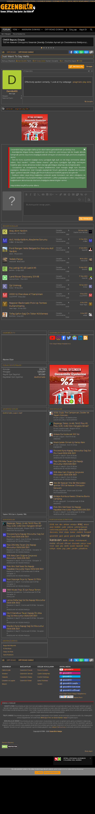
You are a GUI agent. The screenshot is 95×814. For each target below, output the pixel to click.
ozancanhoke (14, 279)
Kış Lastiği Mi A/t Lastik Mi (22, 268)
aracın (86, 524)
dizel (61, 532)
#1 (92, 71)
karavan (56, 540)
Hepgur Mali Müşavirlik (9, 645)
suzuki (72, 546)
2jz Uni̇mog (15, 285)
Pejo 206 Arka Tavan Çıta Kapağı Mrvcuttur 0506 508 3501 (68, 462)
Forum (6, 29)
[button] (18, 29)
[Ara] (91, 29)
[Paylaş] (88, 71)
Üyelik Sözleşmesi (43, 695)
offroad (67, 543)
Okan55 (84, 278)
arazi (52, 527)
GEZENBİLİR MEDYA (59, 1)
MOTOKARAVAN (60, 493)
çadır (64, 527)
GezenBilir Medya (56, 753)
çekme (70, 527)
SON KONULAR (9, 520)
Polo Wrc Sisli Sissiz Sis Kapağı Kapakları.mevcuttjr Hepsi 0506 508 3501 (72, 508)
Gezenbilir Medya (26, 698)
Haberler (5, 698)
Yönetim (5, 695)
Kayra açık (12, 233)
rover (52, 546)
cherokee (73, 530)
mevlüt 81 (12, 261)
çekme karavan (80, 527)
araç (80, 524)
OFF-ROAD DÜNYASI (54, 29)
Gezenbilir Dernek (26, 695)
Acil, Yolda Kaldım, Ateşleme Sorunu (28, 239)
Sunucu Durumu (8, 764)
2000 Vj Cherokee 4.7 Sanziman (26, 294)
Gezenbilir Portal (26, 702)
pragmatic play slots (82, 82)
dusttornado (39, 377)
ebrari (11, 254)
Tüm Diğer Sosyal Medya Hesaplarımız (73, 715)
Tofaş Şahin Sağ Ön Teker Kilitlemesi (28, 313)
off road (60, 543)
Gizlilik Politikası (43, 698)
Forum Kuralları (42, 691)
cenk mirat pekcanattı (59, 530)
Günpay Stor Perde (8, 651)
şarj (61, 546)
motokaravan (81, 540)
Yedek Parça (15, 259)
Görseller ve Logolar (8, 702)
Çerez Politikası (42, 702)
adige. (85, 315)
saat (57, 546)
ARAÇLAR (11, 597)
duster (72, 532)
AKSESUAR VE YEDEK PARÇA (65, 458)
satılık (66, 546)
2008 (52, 524)
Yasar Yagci (13, 308)
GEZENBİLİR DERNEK (44, 1)
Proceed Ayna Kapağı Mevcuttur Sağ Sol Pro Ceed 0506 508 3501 (72, 451)
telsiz (86, 546)
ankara (66, 524)
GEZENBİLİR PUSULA (14, 1)
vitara (59, 548)
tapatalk (79, 546)
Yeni (15, 29)
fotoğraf (87, 532)
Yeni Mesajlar (6, 34)
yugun (15, 413)
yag (63, 548)
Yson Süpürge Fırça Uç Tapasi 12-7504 (24, 579)
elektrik (80, 532)
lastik (65, 540)
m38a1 (11, 242)
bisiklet (58, 527)
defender (83, 529)
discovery (54, 532)
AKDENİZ (57, 503)
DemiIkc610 (22, 61)
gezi (61, 536)
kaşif (20, 413)
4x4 (56, 524)
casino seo (9, 109)
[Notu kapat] (90, 780)
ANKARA (57, 439)
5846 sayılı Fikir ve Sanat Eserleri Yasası (54, 739)
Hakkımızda (6, 691)
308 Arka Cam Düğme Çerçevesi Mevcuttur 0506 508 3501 (69, 473)
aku (60, 524)
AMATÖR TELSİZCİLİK (62, 430)
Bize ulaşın (89, 773)
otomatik (75, 543)
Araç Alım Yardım (18, 231)
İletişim (4, 705)
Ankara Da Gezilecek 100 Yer (66, 434)
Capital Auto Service (80, 232)
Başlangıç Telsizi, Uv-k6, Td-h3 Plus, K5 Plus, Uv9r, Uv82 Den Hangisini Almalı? (71, 424)
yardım (75, 548)
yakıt (68, 548)
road (89, 543)
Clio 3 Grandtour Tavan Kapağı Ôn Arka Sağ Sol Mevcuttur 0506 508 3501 (24, 614)
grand (72, 536)
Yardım (39, 705)
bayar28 (84, 250)
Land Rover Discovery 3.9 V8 (24, 276)
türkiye (52, 548)
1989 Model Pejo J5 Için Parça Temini (23, 590)
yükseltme (83, 548)
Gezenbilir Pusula (26, 691)
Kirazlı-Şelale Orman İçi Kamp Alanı (69, 442)
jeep (78, 536)
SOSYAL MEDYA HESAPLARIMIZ (78, 1)
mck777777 (13, 297)
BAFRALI (12, 316)
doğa (66, 532)
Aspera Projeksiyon (8, 654)
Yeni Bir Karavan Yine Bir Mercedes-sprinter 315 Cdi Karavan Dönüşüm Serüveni (70, 485)
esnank (11, 270)
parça (83, 543)
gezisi (66, 536)
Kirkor (11, 288)
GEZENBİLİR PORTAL (29, 1)
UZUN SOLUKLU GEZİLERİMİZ (65, 420)
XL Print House (7, 648)
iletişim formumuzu (59, 748)
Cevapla (90, 101)
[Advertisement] (71, 658)
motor (52, 543)
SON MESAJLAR (56, 409)
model (71, 540)
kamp (85, 535)
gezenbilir (54, 536)
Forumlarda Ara (19, 34)
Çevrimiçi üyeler (10, 409)
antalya (73, 524)
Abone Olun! (71, 719)
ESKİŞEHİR (58, 447)
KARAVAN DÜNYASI (31, 29)
